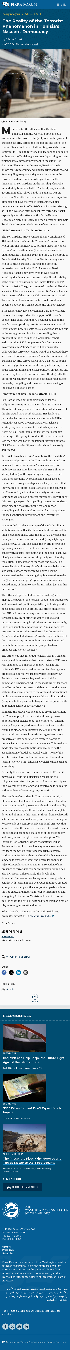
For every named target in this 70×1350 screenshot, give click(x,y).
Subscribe (7, 1253)
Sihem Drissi (14, 39)
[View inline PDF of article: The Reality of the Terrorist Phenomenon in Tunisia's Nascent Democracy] (35, 957)
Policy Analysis (11, 14)
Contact (6, 1246)
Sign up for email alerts (22, 1187)
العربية (35, 44)
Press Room (8, 1250)
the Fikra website (40, 915)
